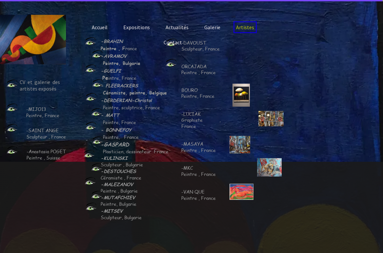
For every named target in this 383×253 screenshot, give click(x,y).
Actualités (177, 27)
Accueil (100, 27)
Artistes (245, 27)
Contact (173, 42)
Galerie (212, 27)
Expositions (136, 27)
